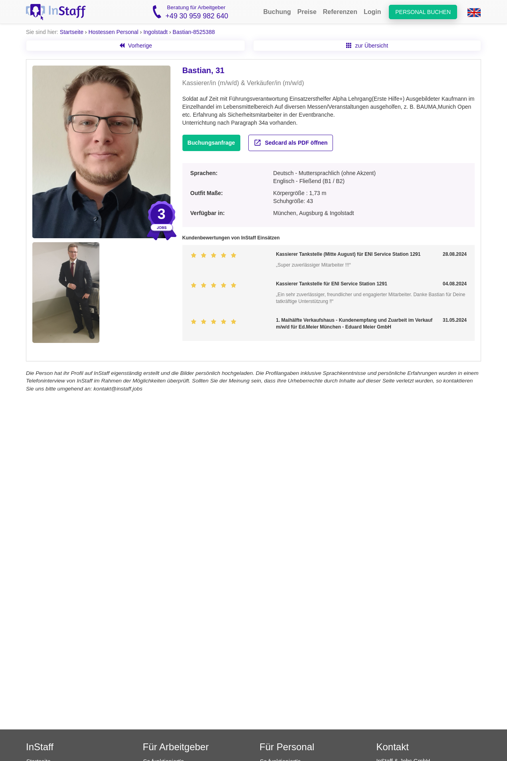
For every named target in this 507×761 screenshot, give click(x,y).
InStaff (39, 746)
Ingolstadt (155, 32)
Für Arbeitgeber (176, 746)
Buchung (277, 11)
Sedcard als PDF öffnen (291, 143)
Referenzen (340, 11)
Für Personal (286, 746)
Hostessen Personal (113, 32)
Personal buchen (423, 12)
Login (372, 11)
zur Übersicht (367, 45)
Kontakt (392, 746)
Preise (307, 11)
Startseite (71, 32)
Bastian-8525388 (193, 32)
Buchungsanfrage (211, 142)
